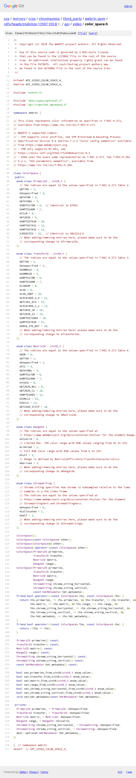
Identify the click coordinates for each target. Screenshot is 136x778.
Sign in (128, 6)
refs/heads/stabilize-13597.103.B (30, 24)
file (82, 33)
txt (120, 772)
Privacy (33, 772)
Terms (44, 772)
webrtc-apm (95, 18)
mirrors (19, 18)
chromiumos (49, 18)
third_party (72, 18)
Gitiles (23, 772)
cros (32, 18)
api (67, 24)
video (77, 24)
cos (6, 18)
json (129, 772)
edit (93, 33)
